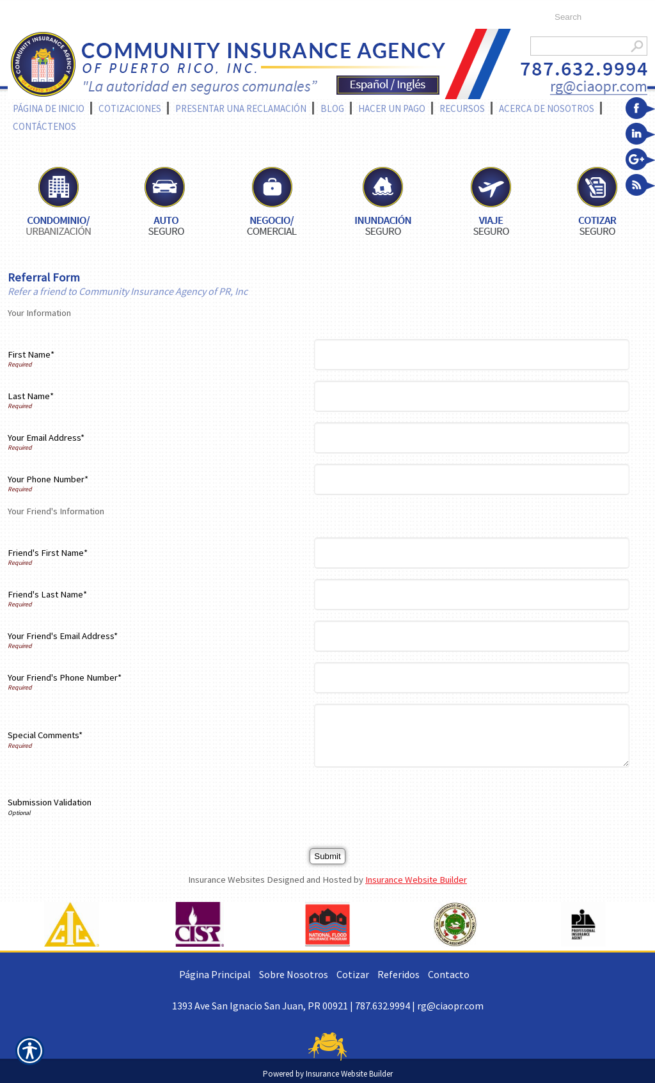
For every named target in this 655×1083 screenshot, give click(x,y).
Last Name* (31, 396)
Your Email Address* (46, 437)
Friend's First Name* (48, 552)
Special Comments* (45, 735)
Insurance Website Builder (416, 879)
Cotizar (352, 974)
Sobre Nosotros (293, 974)
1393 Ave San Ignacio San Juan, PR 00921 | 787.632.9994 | (294, 1005)
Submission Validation (49, 802)
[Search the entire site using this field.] (594, 17)
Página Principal (215, 974)
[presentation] (416, 803)
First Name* (31, 354)
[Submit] (327, 856)
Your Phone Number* (48, 479)
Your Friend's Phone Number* (65, 677)
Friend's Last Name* (47, 594)
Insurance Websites (226, 879)
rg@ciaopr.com (450, 1005)
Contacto (449, 974)
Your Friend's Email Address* (63, 636)
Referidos (398, 974)
